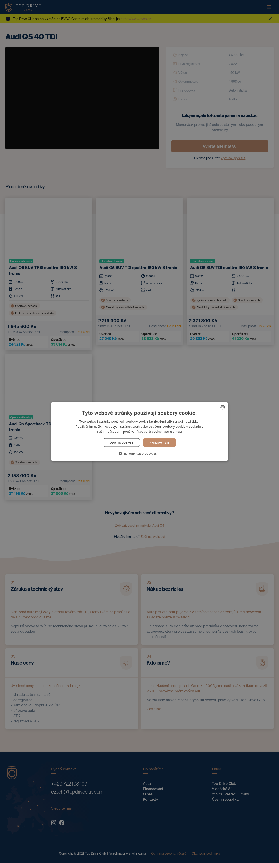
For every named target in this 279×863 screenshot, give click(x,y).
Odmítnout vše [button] (121, 442)
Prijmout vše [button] (159, 442)
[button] (139, 453)
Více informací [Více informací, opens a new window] (172, 431)
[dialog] (139, 431)
